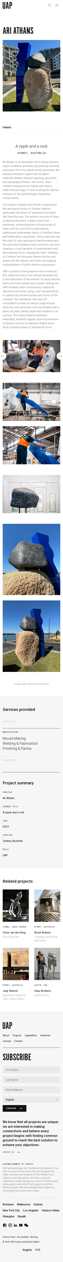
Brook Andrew (42, 932)
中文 (37, 1250)
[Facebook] (5, 1226)
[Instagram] (10, 1226)
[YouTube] (21, 1226)
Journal (7, 1041)
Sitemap (34, 1237)
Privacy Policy (9, 1237)
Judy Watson (10, 990)
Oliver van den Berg (14, 932)
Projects (17, 1035)
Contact (18, 1041)
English (27, 1250)
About (6, 1035)
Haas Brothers (42, 990)
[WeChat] (26, 1226)
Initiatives (45, 1035)
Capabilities (31, 1035)
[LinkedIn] (15, 1226)
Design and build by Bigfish (27, 1242)
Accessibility (23, 1237)
